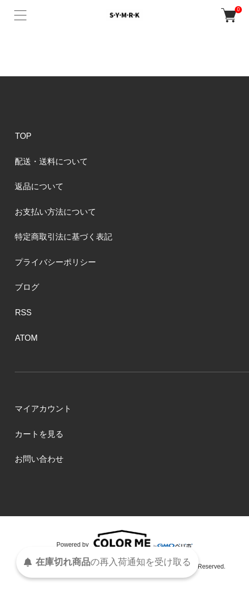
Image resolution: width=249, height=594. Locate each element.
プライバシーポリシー (55, 262)
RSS (23, 312)
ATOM (26, 338)
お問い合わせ (39, 459)
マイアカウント (43, 408)
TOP (23, 136)
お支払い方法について (55, 211)
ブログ (27, 287)
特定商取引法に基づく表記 (63, 236)
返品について (39, 186)
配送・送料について (51, 161)
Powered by (124, 539)
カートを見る (39, 434)
